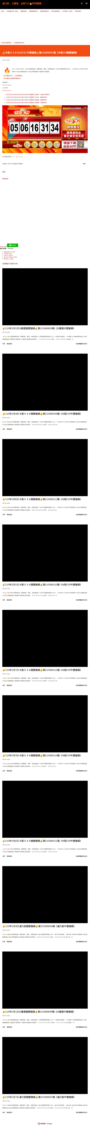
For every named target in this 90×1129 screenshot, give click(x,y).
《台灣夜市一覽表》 (67, 11)
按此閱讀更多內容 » (82, 344)
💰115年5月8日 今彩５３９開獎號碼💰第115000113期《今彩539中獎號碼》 (42, 499)
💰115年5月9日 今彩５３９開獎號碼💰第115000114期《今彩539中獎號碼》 (42, 755)
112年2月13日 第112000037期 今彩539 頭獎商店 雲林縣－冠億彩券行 (26, 102)
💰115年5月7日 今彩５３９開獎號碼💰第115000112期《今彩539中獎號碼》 (42, 670)
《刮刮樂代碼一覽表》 (12, 11)
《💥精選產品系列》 (19, 43)
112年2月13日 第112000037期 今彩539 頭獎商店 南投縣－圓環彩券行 (26, 100)
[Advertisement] (45, 27)
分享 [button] (84, 164)
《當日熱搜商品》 (55, 11)
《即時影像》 (78, 11)
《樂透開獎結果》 (33, 11)
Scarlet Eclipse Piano (10, 257)
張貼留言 (5, 179)
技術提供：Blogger (45, 1123)
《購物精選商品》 (44, 11)
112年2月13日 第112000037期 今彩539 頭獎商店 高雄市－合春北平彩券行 (28, 94)
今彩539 (10, 164)
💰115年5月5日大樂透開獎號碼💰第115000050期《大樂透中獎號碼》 (38, 328)
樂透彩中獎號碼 (18, 164)
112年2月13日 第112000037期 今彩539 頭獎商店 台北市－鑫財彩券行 (26, 97)
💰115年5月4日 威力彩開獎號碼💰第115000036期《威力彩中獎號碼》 (39, 926)
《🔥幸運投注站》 (7, 76)
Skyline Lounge (9, 259)
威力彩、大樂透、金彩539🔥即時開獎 (21, 3)
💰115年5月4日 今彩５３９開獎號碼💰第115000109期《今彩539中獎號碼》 (42, 413)
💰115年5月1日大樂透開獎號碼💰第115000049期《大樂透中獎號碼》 (38, 1011)
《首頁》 (2, 11)
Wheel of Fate (8, 255)
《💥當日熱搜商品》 (6, 43)
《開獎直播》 (24, 11)
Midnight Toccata (9, 252)
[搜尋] (82, 3)
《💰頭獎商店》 (18, 76)
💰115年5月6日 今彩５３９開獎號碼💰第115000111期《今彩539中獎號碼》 (42, 840)
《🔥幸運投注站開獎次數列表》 (11, 78)
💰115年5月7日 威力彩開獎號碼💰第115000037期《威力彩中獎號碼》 (39, 1097)
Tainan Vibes (8, 253)
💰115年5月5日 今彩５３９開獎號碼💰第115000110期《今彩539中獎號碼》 (42, 584)
